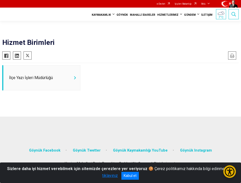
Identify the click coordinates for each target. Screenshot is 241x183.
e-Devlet (161, 4)
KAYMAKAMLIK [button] (101, 14)
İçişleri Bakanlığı (183, 4)
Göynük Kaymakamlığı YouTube (140, 150)
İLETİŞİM (206, 14)
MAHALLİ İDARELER (142, 14)
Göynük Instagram (196, 150)
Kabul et (130, 176)
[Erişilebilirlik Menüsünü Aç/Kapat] (229, 171)
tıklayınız (110, 175)
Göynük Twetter (87, 150)
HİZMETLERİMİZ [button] (168, 14)
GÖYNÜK (122, 14)
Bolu (203, 4)
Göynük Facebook (44, 150)
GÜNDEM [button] (190, 14)
